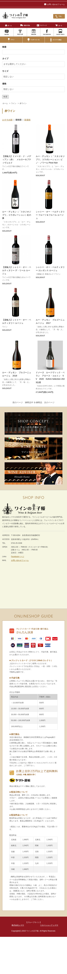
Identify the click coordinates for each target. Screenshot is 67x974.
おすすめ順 (7, 120)
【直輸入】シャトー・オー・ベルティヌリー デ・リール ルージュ (16, 270)
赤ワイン (23, 103)
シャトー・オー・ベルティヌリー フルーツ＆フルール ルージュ (50, 214)
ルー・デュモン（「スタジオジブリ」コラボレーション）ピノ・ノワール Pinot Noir (50, 159)
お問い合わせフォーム (54, 4)
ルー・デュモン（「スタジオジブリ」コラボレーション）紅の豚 (16, 214)
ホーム (5, 103)
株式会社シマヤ (18, 925)
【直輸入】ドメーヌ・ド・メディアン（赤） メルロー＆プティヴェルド (16, 159)
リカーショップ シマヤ (49, 925)
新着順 (27, 120)
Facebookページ (17, 557)
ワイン (13, 103)
